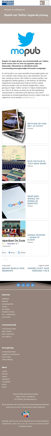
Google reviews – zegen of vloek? (36, 237)
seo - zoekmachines (8, 314)
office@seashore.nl (30, 399)
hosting (4, 307)
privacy (4, 384)
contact (4, 371)
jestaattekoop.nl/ (28, 97)
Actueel (30, 128)
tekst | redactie (7, 331)
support (4, 376)
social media (6, 317)
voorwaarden (6, 382)
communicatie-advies (9, 329)
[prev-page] (3, 259)
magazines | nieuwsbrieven (11, 354)
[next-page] (6, 259)
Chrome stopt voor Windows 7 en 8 (38, 269)
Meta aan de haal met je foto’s (37, 124)
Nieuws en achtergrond (14, 10)
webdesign (5, 299)
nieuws (4, 387)
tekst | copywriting (8, 334)
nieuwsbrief (6, 379)
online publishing (7, 359)
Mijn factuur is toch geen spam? (36, 162)
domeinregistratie (7, 304)
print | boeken (6, 357)
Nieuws (30, 166)
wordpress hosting (8, 312)
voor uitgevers (6, 337)
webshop (5, 301)
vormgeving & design (9, 352)
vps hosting (6, 309)
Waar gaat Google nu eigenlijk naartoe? (33, 200)
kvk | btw (5, 374)
